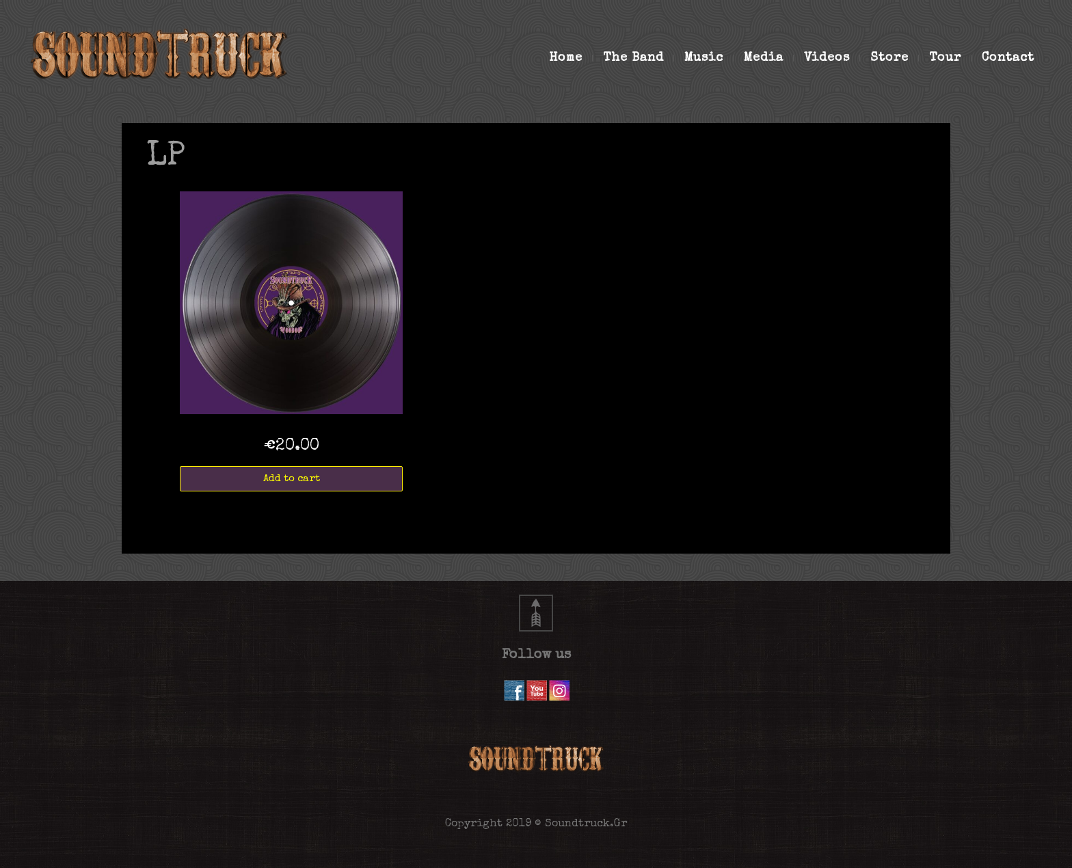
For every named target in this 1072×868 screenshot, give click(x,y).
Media (769, 58)
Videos (832, 58)
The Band (638, 58)
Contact (1008, 58)
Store (894, 58)
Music (709, 58)
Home (571, 58)
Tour (950, 58)
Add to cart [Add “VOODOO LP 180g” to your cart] (291, 479)
